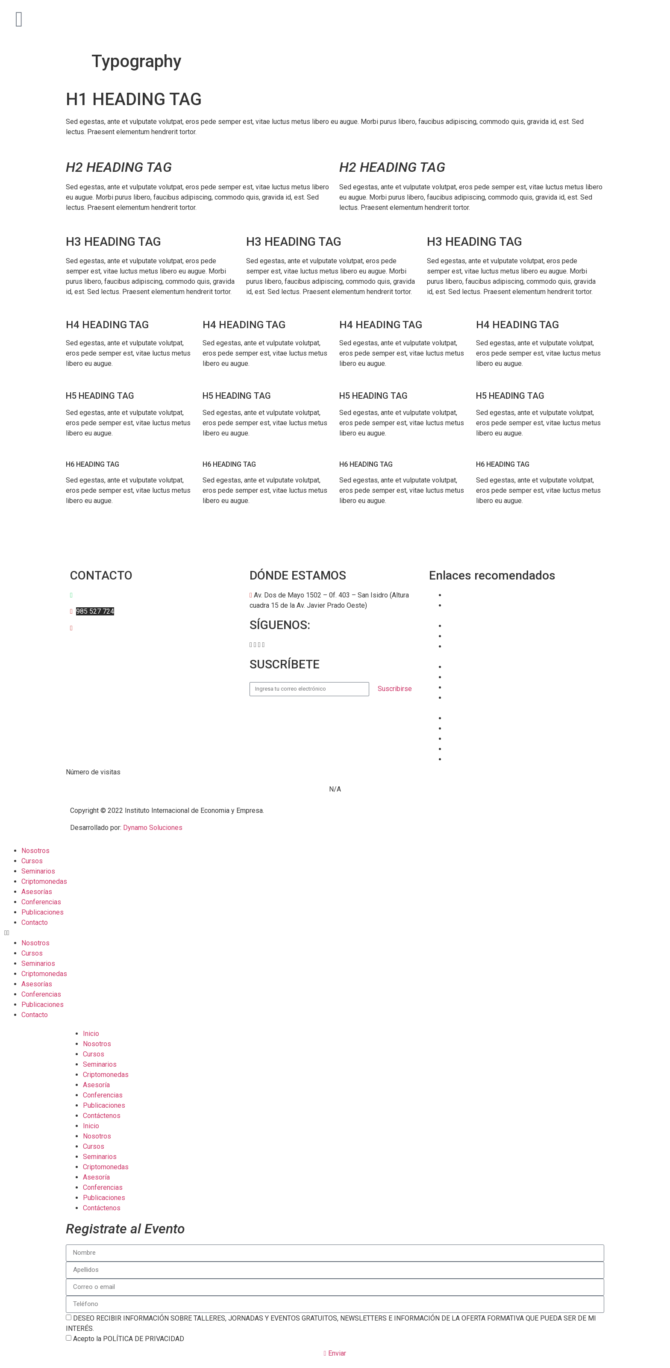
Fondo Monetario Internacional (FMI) (500, 636)
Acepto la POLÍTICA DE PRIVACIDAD (128, 1339)
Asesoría (96, 1085)
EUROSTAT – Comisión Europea (493, 728)
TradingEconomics (473, 739)
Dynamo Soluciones (152, 828)
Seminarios (38, 871)
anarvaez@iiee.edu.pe (108, 628)
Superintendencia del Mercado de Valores (508, 595)
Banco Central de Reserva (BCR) (494, 667)
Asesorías (36, 892)
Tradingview (464, 749)
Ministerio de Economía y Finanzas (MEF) (508, 677)
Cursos (32, 861)
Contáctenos (101, 1116)
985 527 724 (95, 611)
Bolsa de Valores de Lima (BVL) (493, 718)
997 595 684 (93, 595)
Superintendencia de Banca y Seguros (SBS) (512, 687)
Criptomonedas (44, 881)
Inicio (91, 1034)
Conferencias (41, 902)
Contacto (34, 922)
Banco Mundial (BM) (476, 626)
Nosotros (35, 851)
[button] (251, 645)
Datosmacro (464, 759)
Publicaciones (42, 912)
